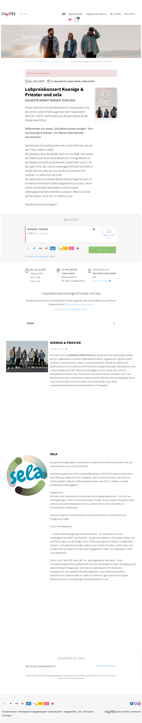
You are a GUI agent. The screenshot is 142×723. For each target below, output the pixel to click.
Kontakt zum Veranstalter (107, 666)
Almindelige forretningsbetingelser (32, 711)
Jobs (80, 711)
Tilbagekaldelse (69, 711)
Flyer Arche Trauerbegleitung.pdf (71, 309)
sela (53, 454)
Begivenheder (42, 61)
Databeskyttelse (55, 711)
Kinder (30, 323)
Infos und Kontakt (102, 281)
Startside (28, 61)
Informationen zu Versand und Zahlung (40, 256)
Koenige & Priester (58, 61)
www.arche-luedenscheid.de (80, 304)
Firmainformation (9, 711)
